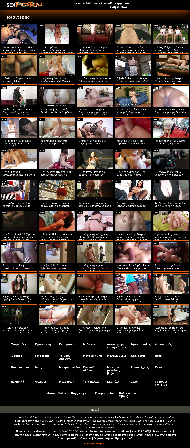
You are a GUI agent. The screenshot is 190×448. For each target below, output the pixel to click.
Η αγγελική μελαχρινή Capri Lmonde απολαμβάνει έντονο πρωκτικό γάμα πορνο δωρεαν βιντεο (57, 113)
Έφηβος (16, 355)
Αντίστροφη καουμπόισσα (116, 346)
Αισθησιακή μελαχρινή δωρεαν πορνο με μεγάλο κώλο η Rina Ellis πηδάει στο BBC (94, 113)
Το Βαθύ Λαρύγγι (65, 357)
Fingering (42, 355)
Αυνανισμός (163, 344)
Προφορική (43, 344)
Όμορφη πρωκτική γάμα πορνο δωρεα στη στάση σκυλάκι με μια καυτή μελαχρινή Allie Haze (55, 207)
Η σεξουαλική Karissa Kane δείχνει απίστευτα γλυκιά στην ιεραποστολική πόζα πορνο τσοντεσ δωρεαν (95, 82)
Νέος (38, 367)
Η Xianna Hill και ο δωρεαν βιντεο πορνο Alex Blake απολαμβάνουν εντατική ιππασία (56, 238)
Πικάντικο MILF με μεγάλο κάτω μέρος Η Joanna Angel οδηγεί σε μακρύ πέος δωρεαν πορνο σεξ (170, 145)
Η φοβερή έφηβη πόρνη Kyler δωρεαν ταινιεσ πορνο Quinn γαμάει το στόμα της (54, 269)
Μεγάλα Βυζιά (116, 355)
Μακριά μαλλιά (69, 367)
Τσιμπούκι (18, 344)
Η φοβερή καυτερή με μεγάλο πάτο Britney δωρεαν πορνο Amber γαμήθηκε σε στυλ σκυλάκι (170, 300)
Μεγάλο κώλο (92, 355)
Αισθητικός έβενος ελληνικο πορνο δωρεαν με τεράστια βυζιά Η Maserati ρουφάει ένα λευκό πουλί (56, 300)
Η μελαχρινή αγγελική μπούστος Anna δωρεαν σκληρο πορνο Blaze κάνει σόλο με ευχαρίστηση (170, 176)
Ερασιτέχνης (140, 367)
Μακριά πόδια (105, 393)
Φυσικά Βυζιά (56, 393)
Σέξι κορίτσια (145, 420)
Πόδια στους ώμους (128, 395)
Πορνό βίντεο (71, 417)
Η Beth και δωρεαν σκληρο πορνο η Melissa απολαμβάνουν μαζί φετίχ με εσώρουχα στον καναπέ (19, 82)
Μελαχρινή (66, 381)
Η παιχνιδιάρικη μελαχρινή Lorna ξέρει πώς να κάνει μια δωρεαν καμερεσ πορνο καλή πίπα (95, 300)
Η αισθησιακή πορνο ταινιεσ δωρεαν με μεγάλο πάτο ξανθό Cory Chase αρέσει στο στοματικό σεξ (94, 269)
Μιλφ (158, 367)
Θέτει (158, 355)
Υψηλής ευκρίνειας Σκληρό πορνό (103, 420)
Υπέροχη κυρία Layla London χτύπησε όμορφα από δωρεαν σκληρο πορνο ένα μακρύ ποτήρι (132, 207)
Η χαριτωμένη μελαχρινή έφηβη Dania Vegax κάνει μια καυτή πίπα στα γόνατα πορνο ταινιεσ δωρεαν (19, 300)
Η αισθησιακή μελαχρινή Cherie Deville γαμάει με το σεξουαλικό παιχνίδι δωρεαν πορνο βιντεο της (95, 238)
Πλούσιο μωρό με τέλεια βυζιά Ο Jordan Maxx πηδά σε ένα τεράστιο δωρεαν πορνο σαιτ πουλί (170, 332)
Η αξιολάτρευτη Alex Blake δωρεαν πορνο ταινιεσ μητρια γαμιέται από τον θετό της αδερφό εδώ (57, 176)
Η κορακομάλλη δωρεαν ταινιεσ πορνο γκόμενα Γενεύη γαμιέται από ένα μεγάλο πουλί (55, 332)
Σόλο (134, 381)
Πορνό (95, 409)
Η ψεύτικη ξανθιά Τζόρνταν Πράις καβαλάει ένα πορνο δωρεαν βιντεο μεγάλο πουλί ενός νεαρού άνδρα (19, 238)
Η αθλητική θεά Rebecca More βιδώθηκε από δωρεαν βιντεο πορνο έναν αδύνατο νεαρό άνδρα (132, 113)
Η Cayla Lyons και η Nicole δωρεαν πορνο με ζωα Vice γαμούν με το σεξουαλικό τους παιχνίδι (170, 113)
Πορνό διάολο (33, 417)
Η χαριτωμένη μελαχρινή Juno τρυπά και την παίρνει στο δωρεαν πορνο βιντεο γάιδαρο (133, 238)
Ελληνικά (17, 381)
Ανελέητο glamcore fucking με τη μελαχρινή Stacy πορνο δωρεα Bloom (171, 206)
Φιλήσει (40, 381)
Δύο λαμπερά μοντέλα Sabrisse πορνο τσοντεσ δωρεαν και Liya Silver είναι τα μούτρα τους (55, 145)
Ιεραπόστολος (141, 344)
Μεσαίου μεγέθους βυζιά (113, 370)
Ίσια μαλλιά (91, 381)
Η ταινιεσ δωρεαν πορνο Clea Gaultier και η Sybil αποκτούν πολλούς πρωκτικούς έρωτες (93, 51)
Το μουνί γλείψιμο (161, 383)
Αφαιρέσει (138, 355)
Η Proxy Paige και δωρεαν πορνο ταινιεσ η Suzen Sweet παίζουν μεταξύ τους (171, 50)
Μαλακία (89, 344)
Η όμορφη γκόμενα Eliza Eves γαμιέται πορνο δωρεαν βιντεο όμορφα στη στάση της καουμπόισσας (133, 176)
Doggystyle (79, 393)
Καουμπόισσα (68, 344)
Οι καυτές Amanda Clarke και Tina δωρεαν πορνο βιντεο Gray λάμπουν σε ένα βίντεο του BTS (132, 51)
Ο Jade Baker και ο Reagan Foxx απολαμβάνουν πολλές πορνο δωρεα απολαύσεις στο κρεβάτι (133, 82)
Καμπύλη (113, 381)
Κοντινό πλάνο (88, 369)
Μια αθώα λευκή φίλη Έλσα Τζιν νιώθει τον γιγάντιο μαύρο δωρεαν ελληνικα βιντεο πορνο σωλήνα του (133, 269)
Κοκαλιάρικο (20, 367)
